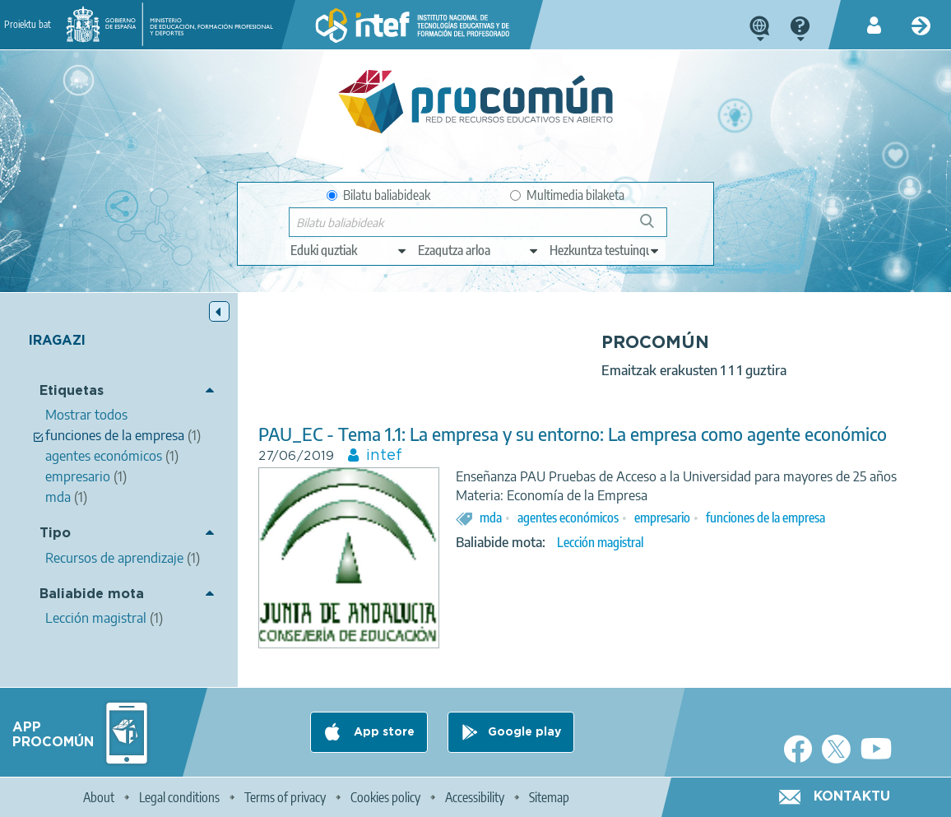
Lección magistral (600, 542)
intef (384, 455)
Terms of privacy (285, 797)
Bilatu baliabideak (378, 195)
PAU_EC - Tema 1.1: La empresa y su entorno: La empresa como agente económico (572, 434)
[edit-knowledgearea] (479, 250)
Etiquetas (71, 391)
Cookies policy (385, 797)
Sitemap (549, 797)
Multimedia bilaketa (567, 195)
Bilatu (654, 227)
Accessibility (474, 797)
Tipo (55, 533)
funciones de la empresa (765, 517)
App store (382, 732)
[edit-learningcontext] (605, 250)
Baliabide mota (91, 594)
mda (491, 517)
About (98, 797)
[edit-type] (349, 250)
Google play (524, 732)
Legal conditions (179, 797)
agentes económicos (568, 517)
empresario (662, 517)
